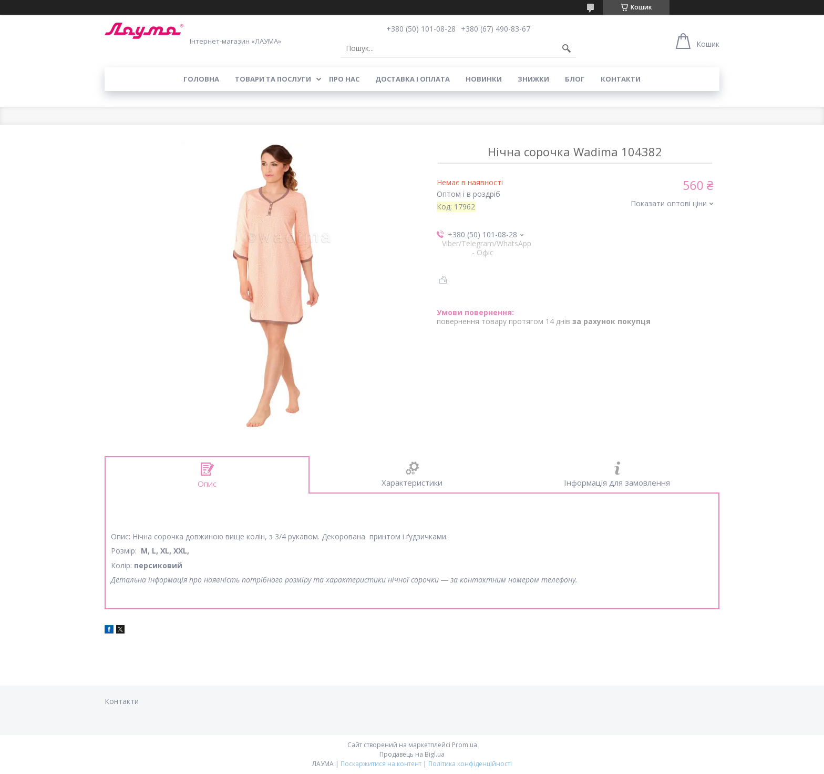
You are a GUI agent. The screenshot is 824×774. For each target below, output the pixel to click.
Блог (575, 79)
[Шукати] (566, 48)
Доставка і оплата (412, 79)
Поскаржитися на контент (381, 763)
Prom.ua (464, 744)
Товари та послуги (273, 79)
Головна (201, 79)
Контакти (621, 79)
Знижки (533, 79)
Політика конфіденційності (470, 763)
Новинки (484, 79)
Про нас (344, 79)
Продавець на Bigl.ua (412, 754)
